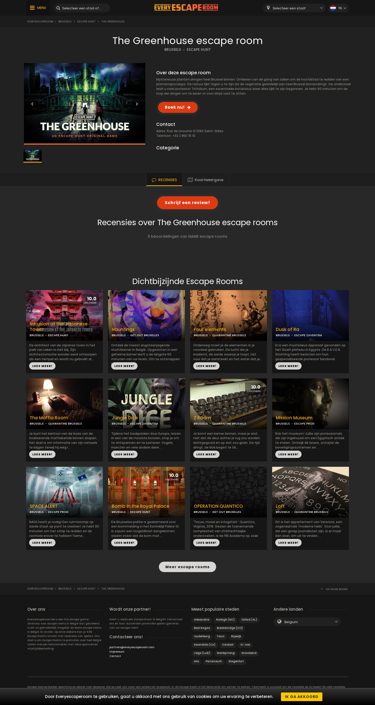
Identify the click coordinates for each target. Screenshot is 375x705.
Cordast (228, 644)
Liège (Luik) (202, 653)
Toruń (220, 636)
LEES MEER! (42, 366)
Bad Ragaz (202, 628)
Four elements (210, 329)
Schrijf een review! (187, 203)
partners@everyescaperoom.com (131, 647)
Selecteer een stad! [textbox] (289, 8)
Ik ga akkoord (301, 696)
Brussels (65, 21)
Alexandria (201, 619)
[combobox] (294, 8)
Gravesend (249, 653)
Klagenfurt (236, 661)
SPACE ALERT (44, 506)
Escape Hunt (86, 21)
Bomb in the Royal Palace (140, 506)
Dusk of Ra (287, 329)
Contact (115, 656)
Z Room (202, 418)
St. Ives (245, 644)
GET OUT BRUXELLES (144, 335)
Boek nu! (175, 107)
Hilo (196, 661)
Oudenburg (202, 636)
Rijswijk (236, 636)
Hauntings (123, 329)
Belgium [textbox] (291, 622)
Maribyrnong (226, 653)
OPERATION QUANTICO (218, 506)
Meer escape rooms (187, 566)
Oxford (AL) (249, 619)
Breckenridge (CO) (230, 628)
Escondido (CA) (204, 644)
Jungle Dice (125, 418)
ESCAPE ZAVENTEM (308, 335)
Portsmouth (214, 661)
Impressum (116, 651)
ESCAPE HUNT (199, 49)
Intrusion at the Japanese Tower (59, 326)
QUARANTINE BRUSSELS (229, 335)
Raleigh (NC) (225, 619)
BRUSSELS (172, 49)
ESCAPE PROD (304, 423)
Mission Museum (294, 418)
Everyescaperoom (40, 21)
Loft (280, 506)
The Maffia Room (49, 418)
